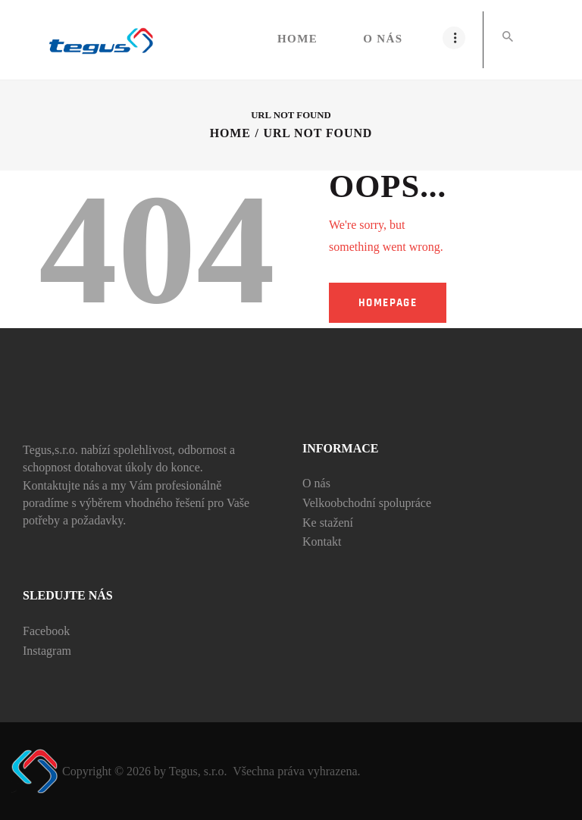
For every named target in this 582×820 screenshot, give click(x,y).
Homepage (387, 302)
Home (230, 133)
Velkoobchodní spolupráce (366, 502)
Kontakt (322, 541)
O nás (316, 483)
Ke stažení (327, 522)
